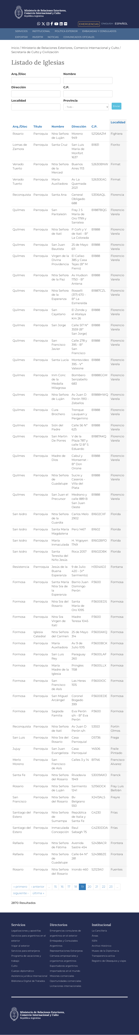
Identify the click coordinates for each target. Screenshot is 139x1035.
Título (37, 126)
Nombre (69, 74)
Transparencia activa (103, 955)
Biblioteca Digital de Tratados (28, 981)
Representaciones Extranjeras (66, 950)
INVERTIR (37, 37)
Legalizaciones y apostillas (26, 930)
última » (38, 893)
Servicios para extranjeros (25, 950)
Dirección (18, 87)
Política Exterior (66, 31)
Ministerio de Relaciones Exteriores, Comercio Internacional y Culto (70, 48)
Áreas (95, 935)
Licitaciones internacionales (65, 986)
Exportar (21, 37)
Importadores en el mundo (65, 970)
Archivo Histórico (101, 945)
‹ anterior (37, 886)
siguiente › (20, 893)
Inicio (15, 48)
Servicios (21, 31)
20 (89, 886)
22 (103, 886)
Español (121, 23)
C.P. (66, 87)
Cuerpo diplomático (22, 970)
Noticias (53, 37)
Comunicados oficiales (78, 37)
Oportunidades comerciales (65, 981)
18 (75, 886)
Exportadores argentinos (64, 965)
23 (110, 886)
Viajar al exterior (20, 945)
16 (62, 886)
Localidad (18, 100)
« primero (20, 886)
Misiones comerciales (62, 975)
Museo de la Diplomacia (105, 950)
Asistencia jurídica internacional (29, 975)
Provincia (70, 100)
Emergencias (89, 24)
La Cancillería (99, 930)
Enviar (116, 106)
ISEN (94, 940)
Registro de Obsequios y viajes (109, 960)
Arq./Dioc (18, 74)
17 (69, 886)
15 (55, 886)
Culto (14, 965)
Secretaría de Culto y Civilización (35, 52)
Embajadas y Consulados (99, 31)
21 (96, 886)
